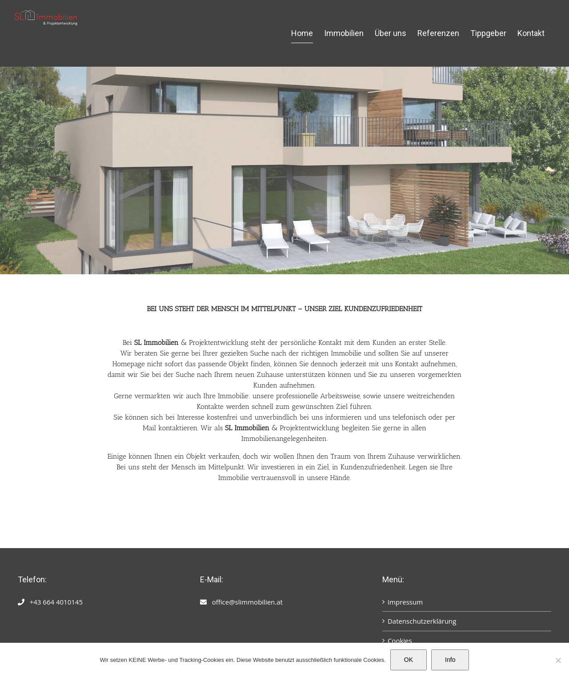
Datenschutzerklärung (422, 621)
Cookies (400, 640)
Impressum (405, 601)
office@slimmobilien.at (247, 601)
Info (450, 659)
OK (408, 659)
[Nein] (557, 660)
